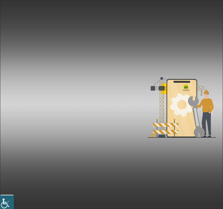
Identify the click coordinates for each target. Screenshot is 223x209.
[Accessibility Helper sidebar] (7, 202)
